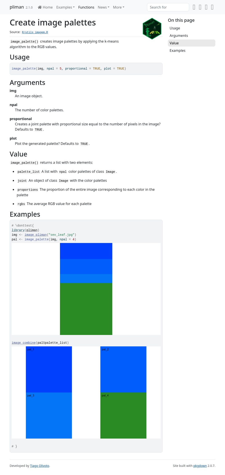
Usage (175, 28)
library (18, 230)
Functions (86, 7)
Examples (177, 50)
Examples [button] (64, 7)
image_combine (24, 343)
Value (174, 43)
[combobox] (168, 7)
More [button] (117, 7)
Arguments (179, 35)
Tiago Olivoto (39, 466)
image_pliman (36, 235)
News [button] (102, 7)
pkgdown (200, 466)
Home (45, 7)
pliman (17, 7)
